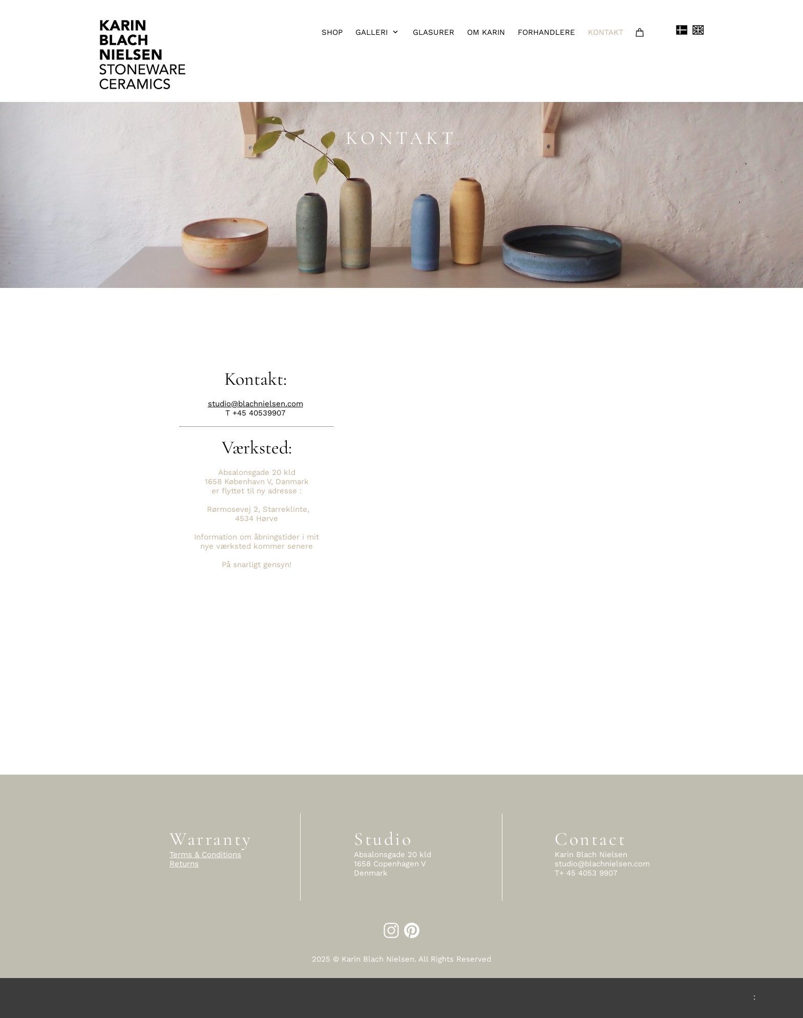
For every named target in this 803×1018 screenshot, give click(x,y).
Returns (184, 863)
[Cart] (641, 32)
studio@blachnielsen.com (255, 403)
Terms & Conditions (205, 854)
